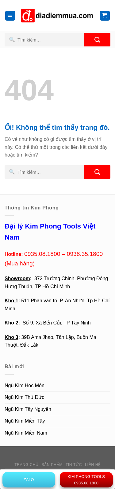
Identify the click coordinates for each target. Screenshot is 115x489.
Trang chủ (26, 465)
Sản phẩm (51, 465)
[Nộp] (97, 39)
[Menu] (10, 16)
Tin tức (74, 465)
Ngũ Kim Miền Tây (25, 420)
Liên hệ (93, 465)
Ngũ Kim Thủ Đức (24, 397)
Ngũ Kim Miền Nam (26, 432)
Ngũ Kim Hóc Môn (24, 385)
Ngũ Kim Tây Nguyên (28, 409)
